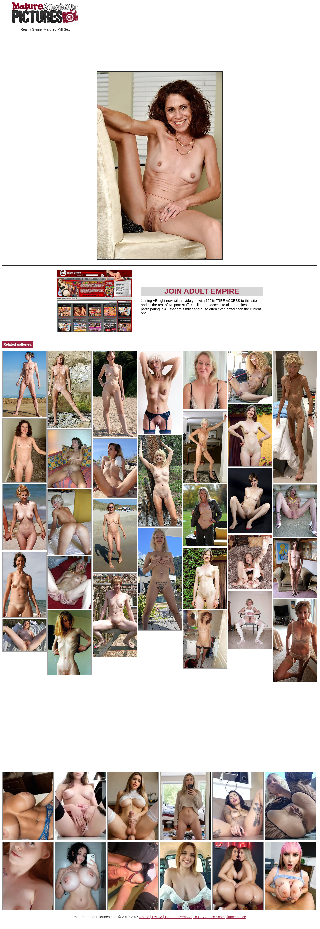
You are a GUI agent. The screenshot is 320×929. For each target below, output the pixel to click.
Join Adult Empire (202, 291)
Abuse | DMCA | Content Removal (166, 917)
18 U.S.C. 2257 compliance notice (219, 917)
